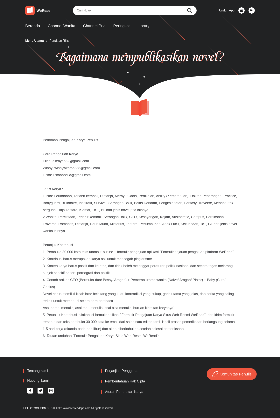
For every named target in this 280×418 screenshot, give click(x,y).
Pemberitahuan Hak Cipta (125, 381)
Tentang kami (37, 371)
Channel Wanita (61, 26)
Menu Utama (34, 40)
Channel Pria (94, 26)
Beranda (32, 26)
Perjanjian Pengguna (121, 371)
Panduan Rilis (59, 40)
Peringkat (121, 26)
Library (143, 26)
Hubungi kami (38, 380)
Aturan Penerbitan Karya (124, 392)
